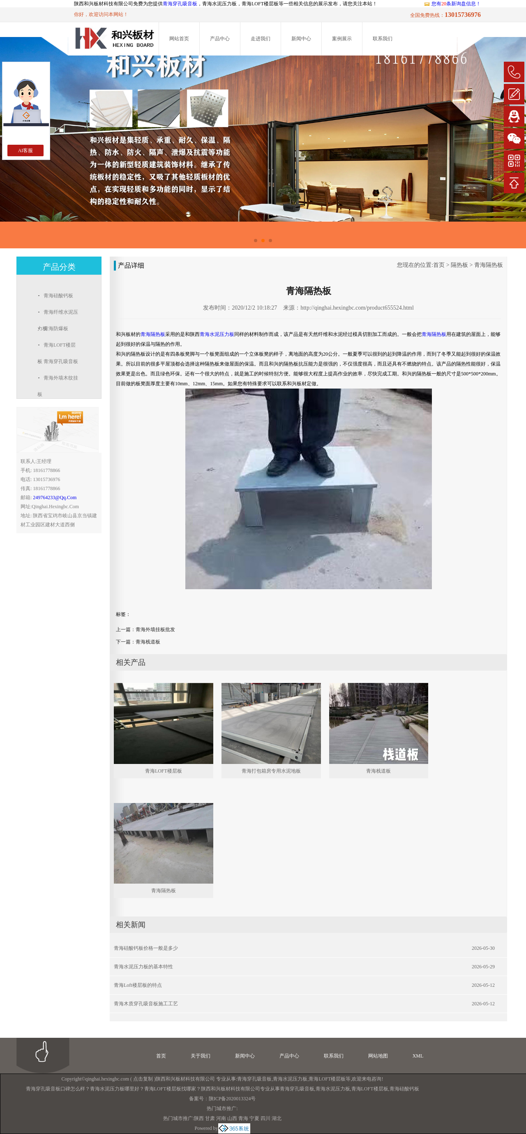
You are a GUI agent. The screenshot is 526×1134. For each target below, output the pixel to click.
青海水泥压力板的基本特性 (143, 967)
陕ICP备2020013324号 (232, 1099)
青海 (243, 1118)
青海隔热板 (488, 265)
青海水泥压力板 (290, 1079)
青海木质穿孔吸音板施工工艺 (146, 1004)
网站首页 (179, 39)
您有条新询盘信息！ (452, 4)
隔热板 (459, 265)
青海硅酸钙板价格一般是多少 (146, 948)
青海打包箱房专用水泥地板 (271, 771)
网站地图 (378, 1056)
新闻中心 (301, 39)
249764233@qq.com (54, 497)
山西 (232, 1118)
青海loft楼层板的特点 (138, 985)
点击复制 (143, 1079)
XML (418, 1056)
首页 (439, 265)
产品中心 (220, 39)
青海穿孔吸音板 (180, 4)
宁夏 (254, 1118)
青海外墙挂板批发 (155, 629)
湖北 (276, 1118)
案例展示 (342, 39)
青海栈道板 (148, 642)
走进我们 (260, 39)
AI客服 (25, 150)
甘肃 (210, 1118)
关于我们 (200, 1056)
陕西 (199, 1118)
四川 (265, 1118)
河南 (221, 1118)
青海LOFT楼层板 (163, 771)
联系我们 (382, 39)
